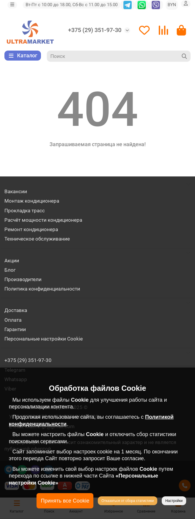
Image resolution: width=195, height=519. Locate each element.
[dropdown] (12, 5)
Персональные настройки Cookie (43, 339)
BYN (172, 4)
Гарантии (15, 329)
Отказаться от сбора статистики (127, 501)
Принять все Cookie (65, 501)
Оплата (13, 320)
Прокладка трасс (24, 210)
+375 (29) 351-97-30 (94, 30)
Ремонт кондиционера (31, 229)
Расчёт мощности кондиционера (43, 220)
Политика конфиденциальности (42, 289)
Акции (11, 260)
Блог (10, 270)
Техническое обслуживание (37, 239)
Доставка (15, 310)
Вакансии (15, 191)
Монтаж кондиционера (31, 201)
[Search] (119, 56)
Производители (23, 279)
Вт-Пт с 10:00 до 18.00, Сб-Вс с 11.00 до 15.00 (72, 4)
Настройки (174, 501)
